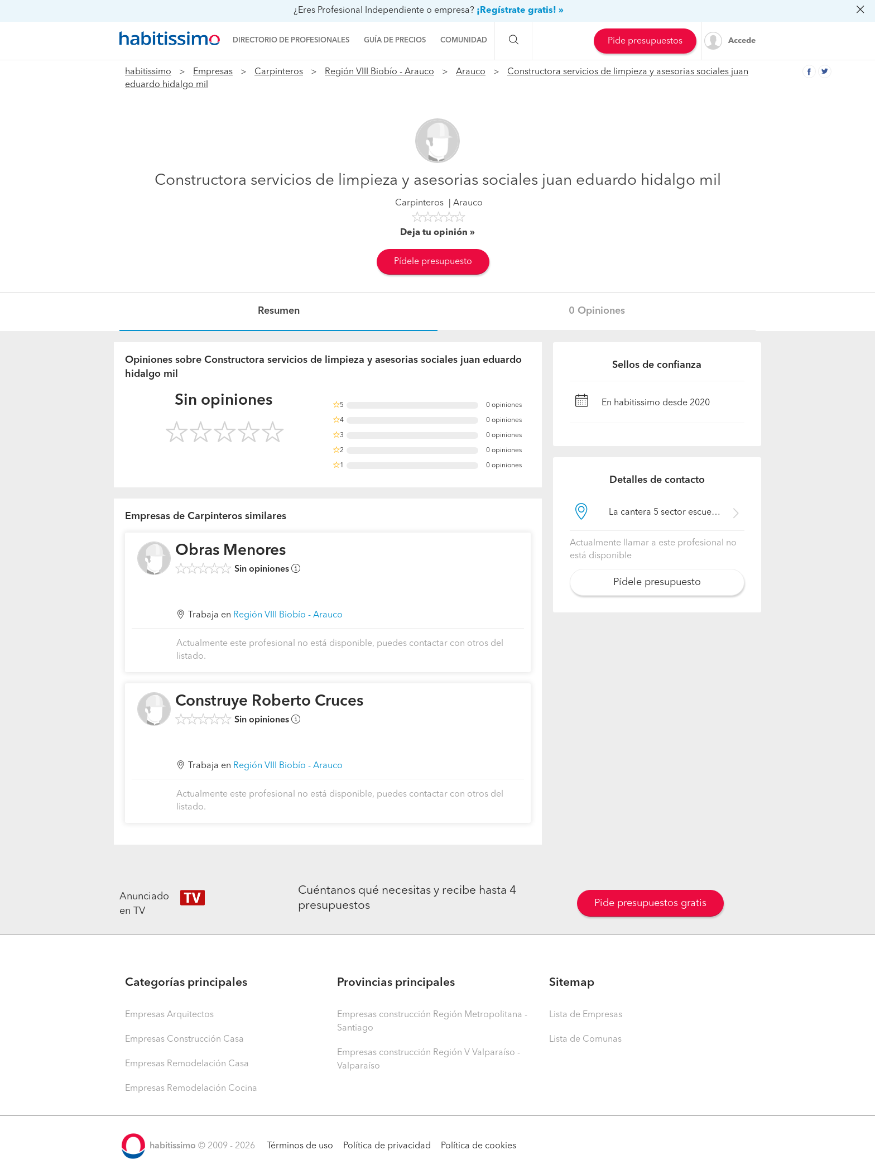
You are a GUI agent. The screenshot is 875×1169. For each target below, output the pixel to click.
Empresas (213, 72)
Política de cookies (478, 1146)
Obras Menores (230, 551)
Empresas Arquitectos (169, 1014)
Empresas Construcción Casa (184, 1039)
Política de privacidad (387, 1146)
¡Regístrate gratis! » (520, 10)
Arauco (470, 72)
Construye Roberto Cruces (269, 702)
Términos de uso (300, 1146)
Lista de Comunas (585, 1039)
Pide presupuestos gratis (650, 903)
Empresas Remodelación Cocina (191, 1088)
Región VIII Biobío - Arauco (379, 72)
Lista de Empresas (585, 1014)
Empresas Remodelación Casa (187, 1064)
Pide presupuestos (645, 41)
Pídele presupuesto (433, 261)
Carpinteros (278, 72)
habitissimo (148, 72)
